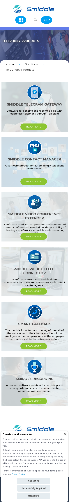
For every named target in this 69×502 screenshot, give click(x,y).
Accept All (33, 480)
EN (47, 20)
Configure (33, 495)
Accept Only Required (34, 488)
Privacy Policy (18, 474)
